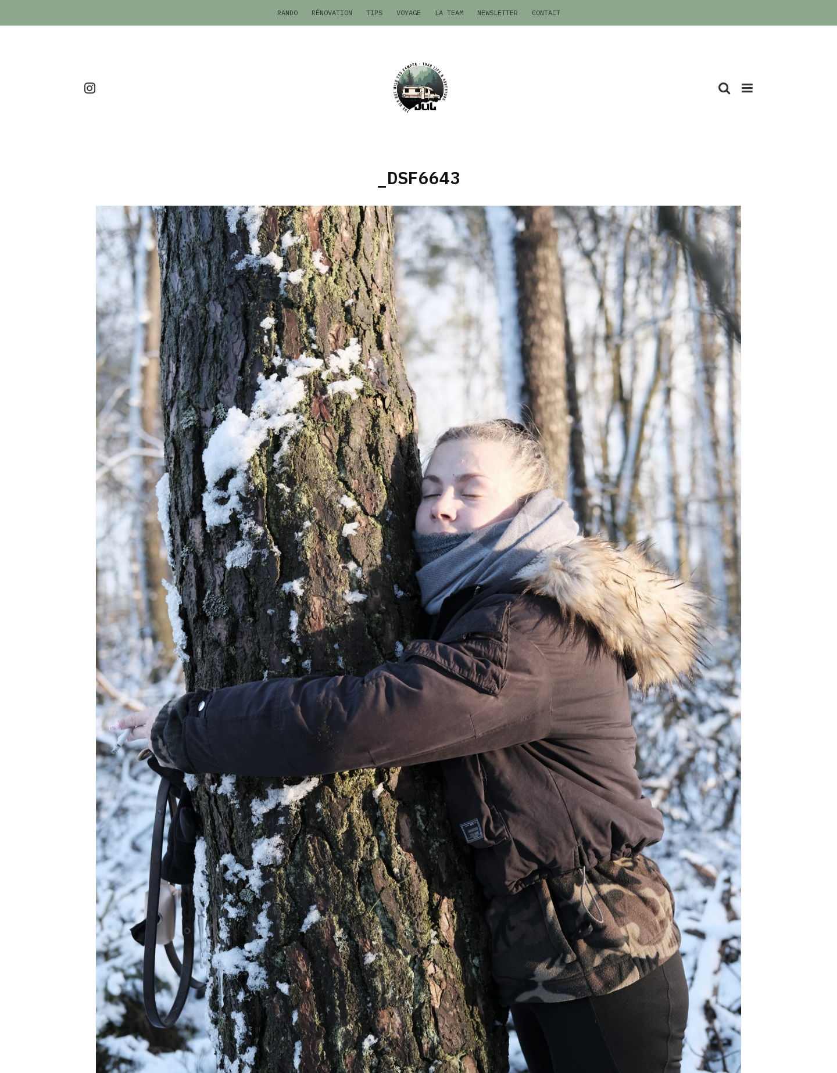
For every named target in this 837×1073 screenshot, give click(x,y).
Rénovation (332, 12)
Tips (374, 12)
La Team (449, 12)
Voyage (408, 12)
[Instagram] (89, 87)
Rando (287, 12)
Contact (546, 12)
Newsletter (497, 12)
